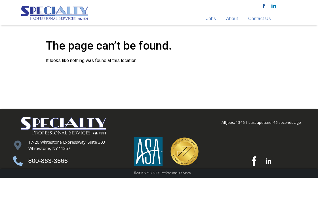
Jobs (211, 18)
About (232, 18)
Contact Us (259, 18)
